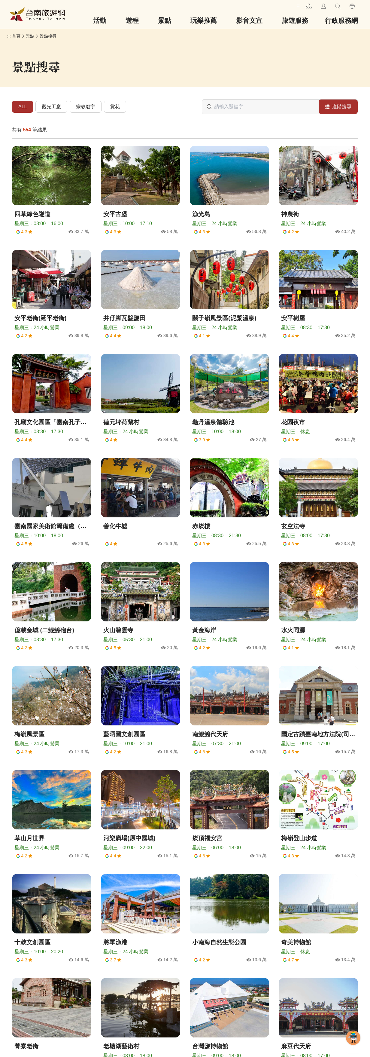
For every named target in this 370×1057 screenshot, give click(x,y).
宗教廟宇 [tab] (85, 106)
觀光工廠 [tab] (51, 106)
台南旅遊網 (37, 14)
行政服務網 (341, 20)
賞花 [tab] (115, 106)
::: (298, 5)
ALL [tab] (22, 106)
